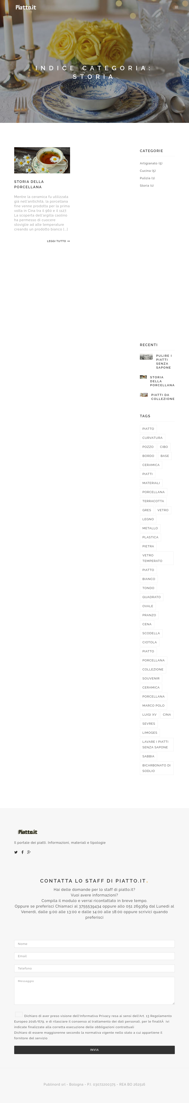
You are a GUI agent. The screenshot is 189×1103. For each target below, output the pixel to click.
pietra (148, 546)
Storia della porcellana (162, 381)
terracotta (153, 501)
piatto (148, 428)
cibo (164, 447)
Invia (94, 1050)
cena (147, 624)
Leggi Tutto (58, 241)
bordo (148, 456)
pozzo (148, 447)
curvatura (152, 438)
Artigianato (151, 163)
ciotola (149, 642)
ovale (147, 606)
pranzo (149, 615)
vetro (163, 510)
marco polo (153, 705)
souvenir (151, 678)
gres (146, 510)
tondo (148, 588)
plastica (150, 537)
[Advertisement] (157, 270)
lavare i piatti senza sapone (155, 744)
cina (167, 714)
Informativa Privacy (95, 1016)
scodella (151, 633)
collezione (153, 669)
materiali (151, 483)
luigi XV (149, 714)
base (165, 456)
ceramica (151, 465)
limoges (149, 732)
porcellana (153, 492)
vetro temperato (152, 558)
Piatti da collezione (163, 397)
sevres (148, 723)
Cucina (148, 170)
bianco (148, 579)
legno (148, 519)
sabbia (148, 756)
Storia (147, 185)
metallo (150, 528)
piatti (147, 474)
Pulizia (147, 178)
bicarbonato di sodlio (156, 768)
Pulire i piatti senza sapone (164, 361)
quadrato (151, 597)
